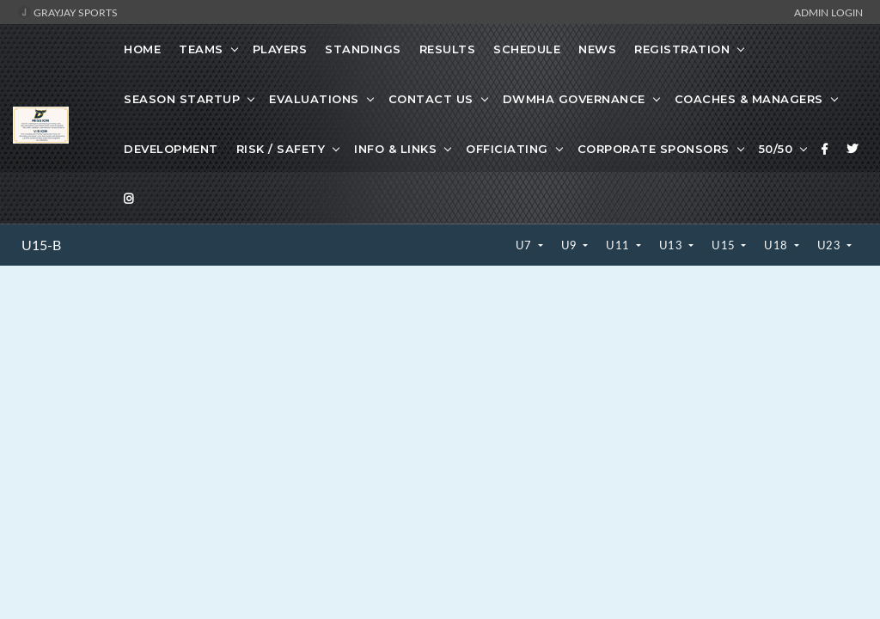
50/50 (776, 149)
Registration (682, 49)
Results (447, 49)
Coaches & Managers (749, 99)
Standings (363, 49)
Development (171, 149)
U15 (725, 245)
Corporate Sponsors (654, 149)
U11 (619, 245)
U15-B (41, 245)
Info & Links (395, 149)
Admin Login (828, 12)
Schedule (526, 49)
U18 (777, 245)
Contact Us (431, 99)
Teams (201, 49)
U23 (830, 245)
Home (142, 49)
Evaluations (314, 99)
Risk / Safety (281, 149)
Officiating (507, 149)
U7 (525, 245)
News (597, 49)
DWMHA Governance (574, 99)
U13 (672, 245)
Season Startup (182, 99)
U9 (571, 245)
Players (280, 49)
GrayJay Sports (67, 12)
